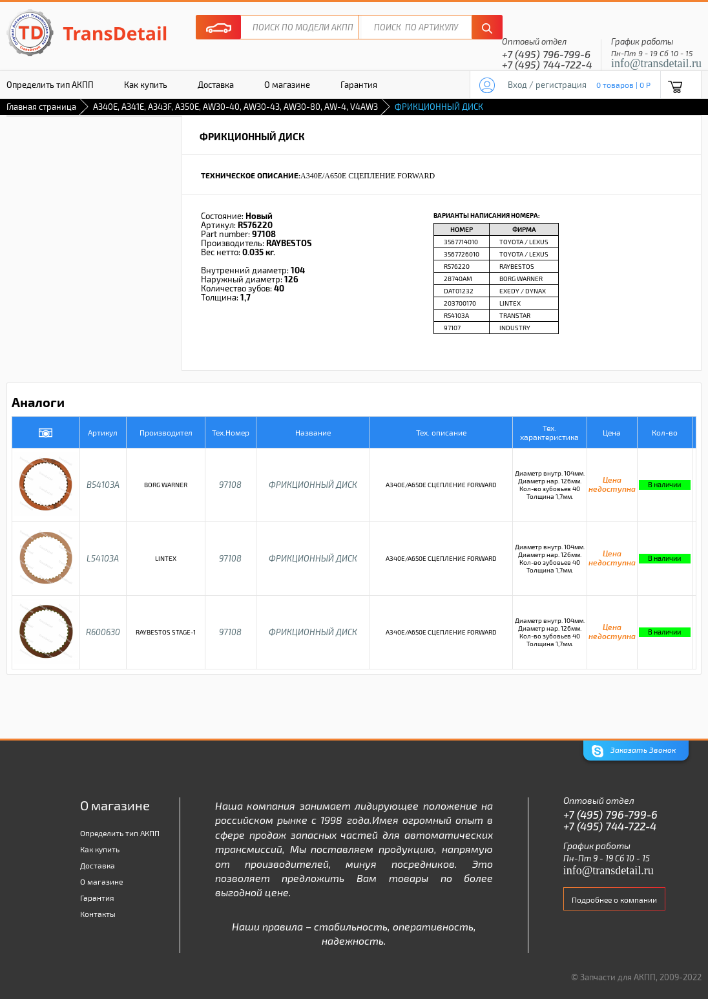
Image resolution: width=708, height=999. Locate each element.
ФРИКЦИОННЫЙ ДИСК (313, 484)
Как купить (145, 84)
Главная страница (41, 106)
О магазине (287, 84)
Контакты (98, 913)
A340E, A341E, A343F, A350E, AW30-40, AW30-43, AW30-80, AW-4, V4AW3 (235, 106)
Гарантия (358, 84)
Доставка (216, 84)
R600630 (103, 632)
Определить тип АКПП (120, 832)
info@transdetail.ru (656, 63)
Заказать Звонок (634, 751)
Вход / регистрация (547, 84)
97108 (230, 484)
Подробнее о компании (614, 899)
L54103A (103, 558)
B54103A (103, 484)
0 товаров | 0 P (623, 84)
